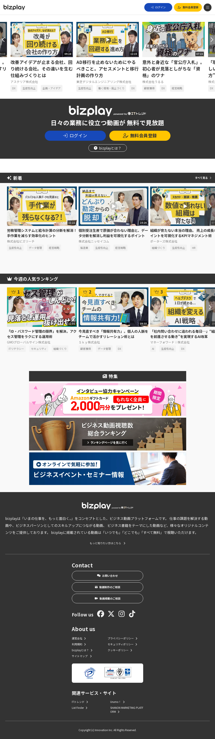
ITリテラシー (16, 348)
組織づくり (158, 248)
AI (153, 348)
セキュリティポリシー (122, 644)
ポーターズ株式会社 (163, 241)
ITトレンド (80, 702)
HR (194, 248)
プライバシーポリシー (122, 638)
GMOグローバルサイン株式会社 (28, 342)
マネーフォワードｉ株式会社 (170, 342)
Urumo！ (117, 702)
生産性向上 (29, 88)
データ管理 (35, 248)
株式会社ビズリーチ (20, 241)
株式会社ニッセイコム (94, 241)
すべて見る (203, 177)
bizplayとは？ (107, 148)
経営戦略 (177, 88)
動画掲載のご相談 (107, 598)
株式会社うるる (153, 81)
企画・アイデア (52, 88)
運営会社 (79, 638)
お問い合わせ (107, 575)
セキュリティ (38, 348)
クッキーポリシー (120, 650)
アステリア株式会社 (24, 81)
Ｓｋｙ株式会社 (89, 342)
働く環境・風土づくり (111, 88)
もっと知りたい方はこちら (107, 543)
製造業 (84, 248)
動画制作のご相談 (107, 587)
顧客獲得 (149, 88)
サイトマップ (82, 656)
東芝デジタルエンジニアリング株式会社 (103, 81)
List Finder (79, 707)
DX (13, 88)
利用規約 (79, 644)
